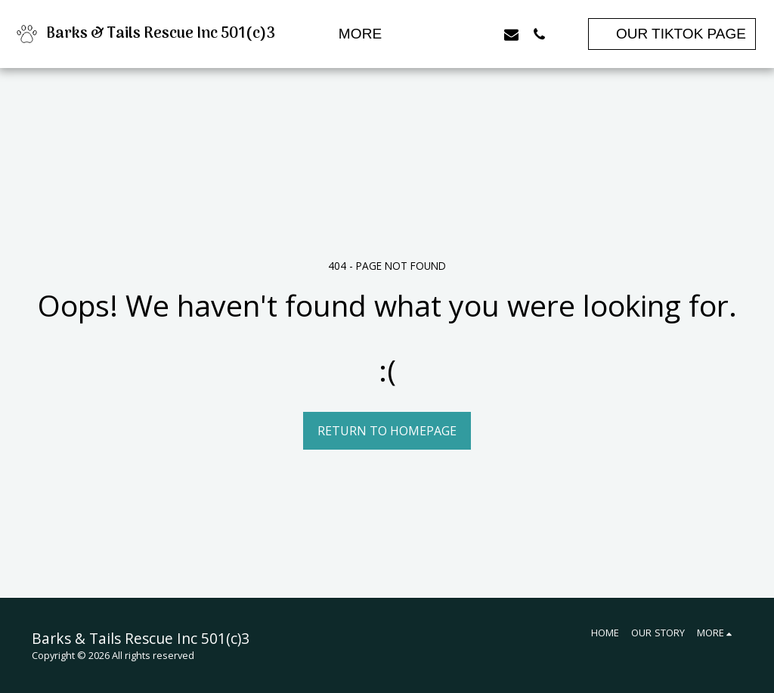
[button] (427, 34)
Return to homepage (387, 430)
